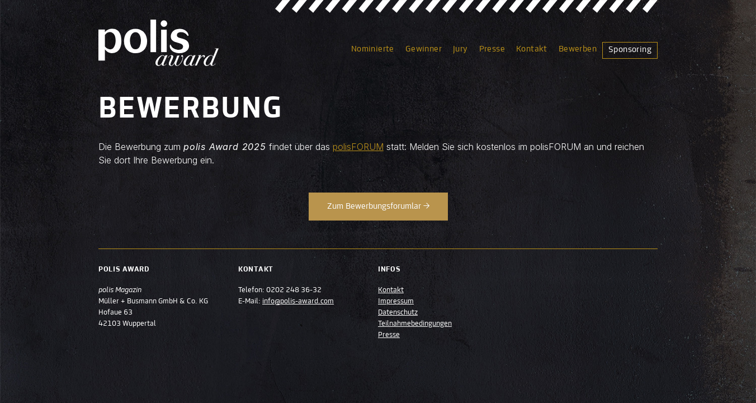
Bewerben (578, 49)
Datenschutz (398, 313)
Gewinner (423, 49)
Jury (460, 49)
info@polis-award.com (298, 302)
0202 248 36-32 (294, 290)
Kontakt (531, 49)
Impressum (396, 302)
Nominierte (372, 49)
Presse (492, 49)
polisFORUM (358, 146)
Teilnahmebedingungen (415, 324)
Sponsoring (629, 49)
